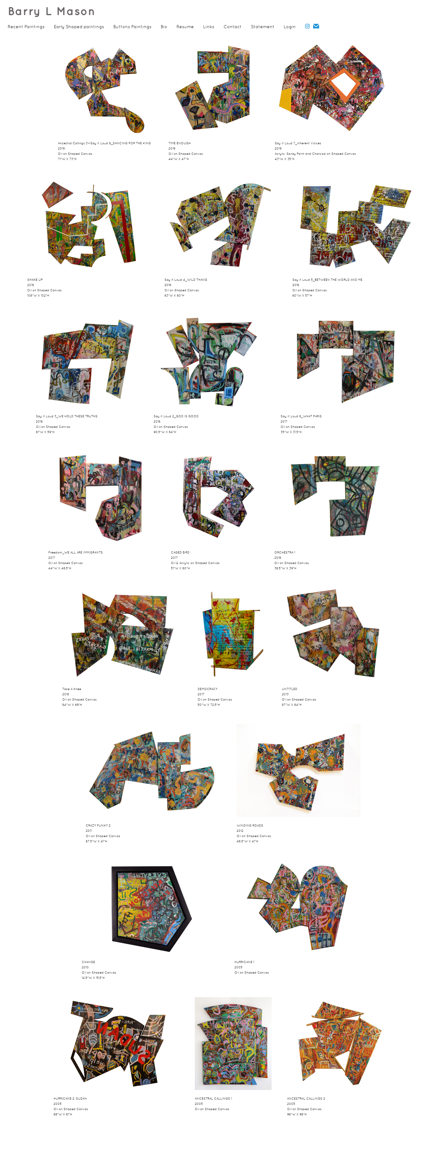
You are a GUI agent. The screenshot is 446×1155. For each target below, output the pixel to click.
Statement (262, 27)
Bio (164, 27)
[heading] (48, 14)
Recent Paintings (26, 27)
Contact (233, 27)
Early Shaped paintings (79, 27)
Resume (185, 27)
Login (290, 27)
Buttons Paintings (132, 27)
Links (208, 27)
